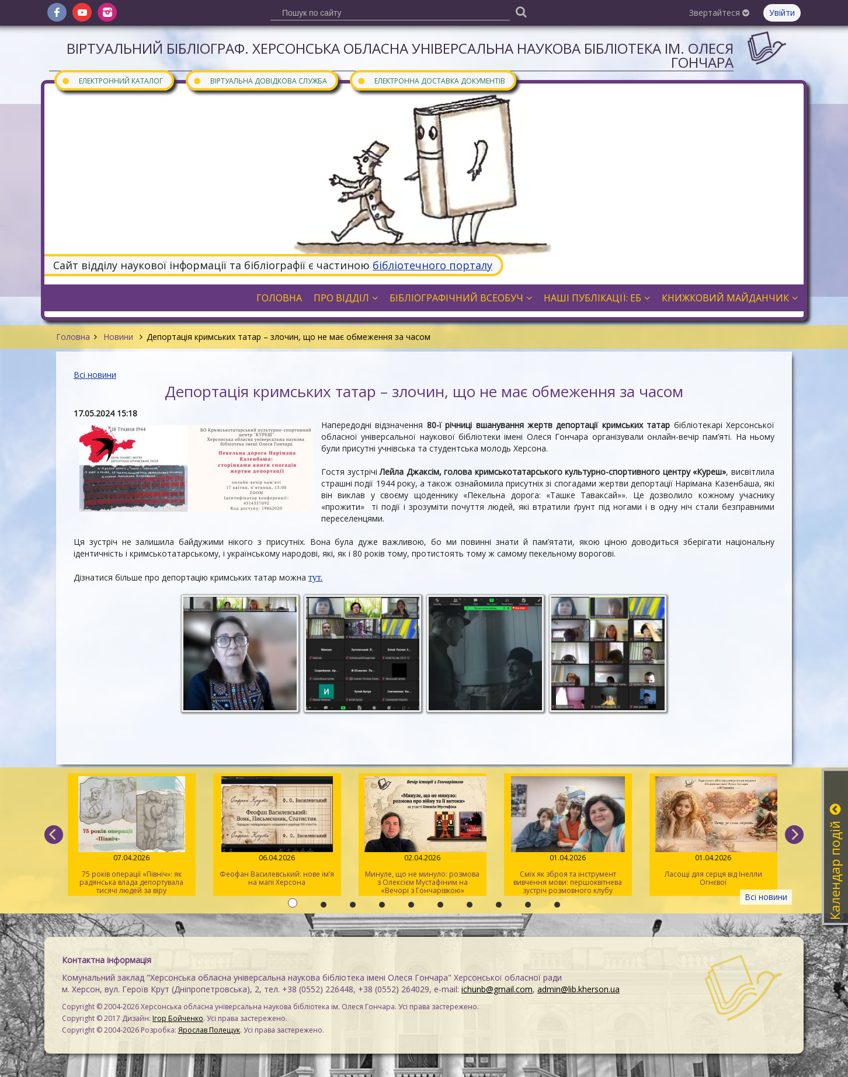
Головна (73, 336)
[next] (794, 834)
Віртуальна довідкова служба (260, 80)
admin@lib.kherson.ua (578, 989)
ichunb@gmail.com (497, 989)
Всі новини (95, 374)
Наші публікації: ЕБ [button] (597, 297)
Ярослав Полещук (209, 1030)
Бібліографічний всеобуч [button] (461, 297)
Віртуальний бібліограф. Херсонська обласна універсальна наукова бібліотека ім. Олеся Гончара (400, 55)
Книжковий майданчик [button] (730, 297)
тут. (315, 577)
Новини (118, 336)
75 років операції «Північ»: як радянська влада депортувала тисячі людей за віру (132, 835)
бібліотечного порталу (432, 265)
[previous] (53, 834)
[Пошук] (521, 11)
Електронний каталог (112, 80)
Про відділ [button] (346, 297)
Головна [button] (279, 297)
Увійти (782, 12)
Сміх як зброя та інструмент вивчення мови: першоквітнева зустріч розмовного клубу (568, 835)
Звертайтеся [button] (719, 12)
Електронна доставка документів (431, 80)
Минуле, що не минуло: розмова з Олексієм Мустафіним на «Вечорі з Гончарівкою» (422, 835)
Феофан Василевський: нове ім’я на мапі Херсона (277, 831)
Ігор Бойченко (177, 1018)
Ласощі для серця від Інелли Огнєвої (713, 831)
